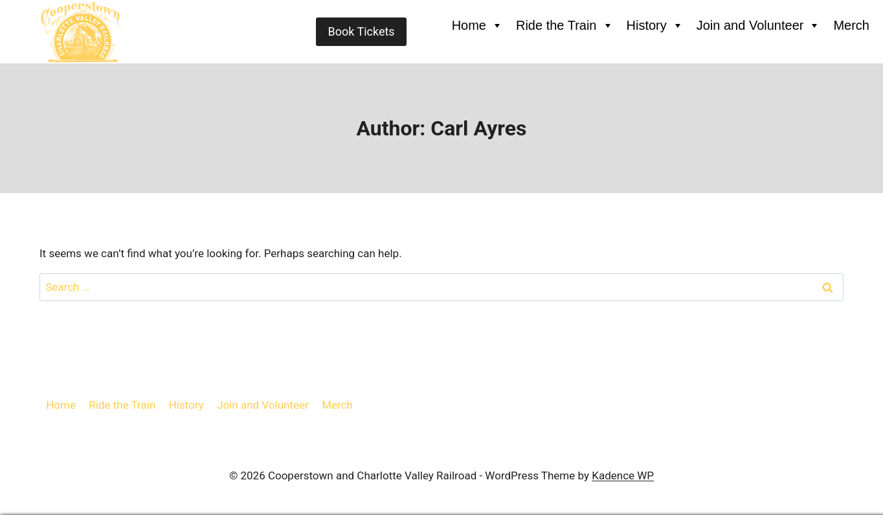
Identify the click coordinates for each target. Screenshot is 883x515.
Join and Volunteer (759, 25)
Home (477, 25)
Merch (851, 25)
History (655, 25)
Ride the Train (565, 25)
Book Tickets (361, 31)
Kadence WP (623, 475)
